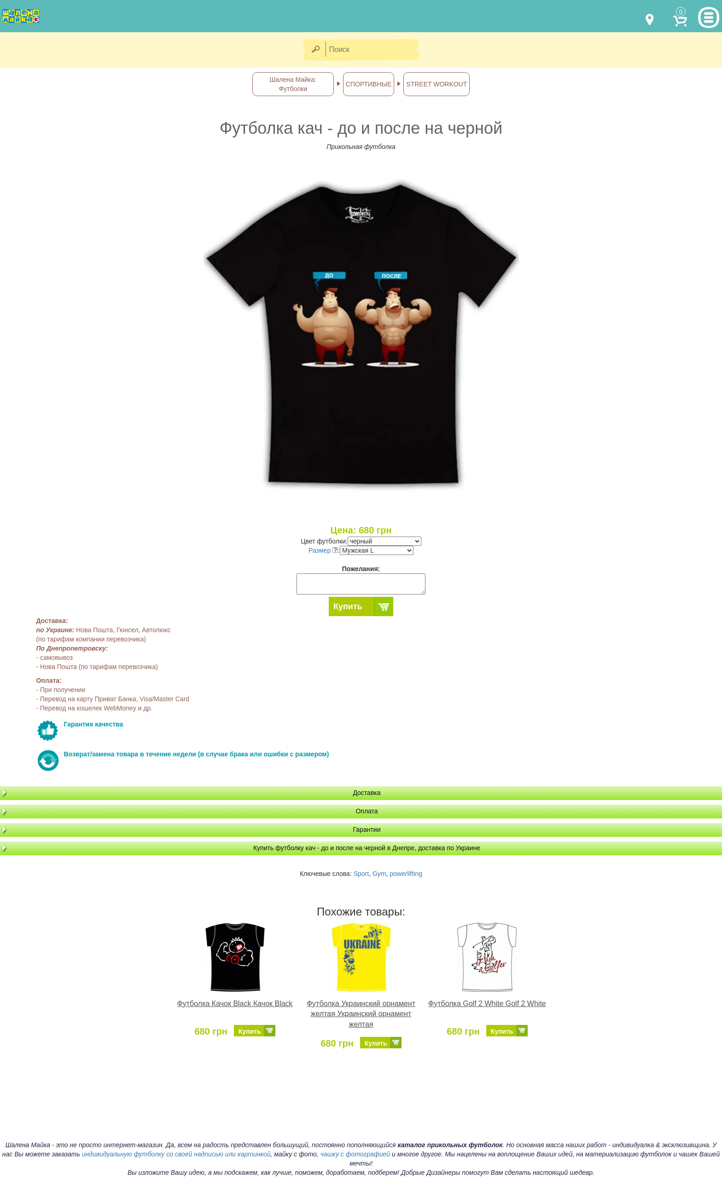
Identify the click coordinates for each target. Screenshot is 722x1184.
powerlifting (406, 873)
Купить (347, 606)
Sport (361, 873)
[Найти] (315, 50)
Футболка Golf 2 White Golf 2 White (487, 1003)
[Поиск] (375, 50)
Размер (323, 550)
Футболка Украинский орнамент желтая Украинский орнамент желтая (361, 1014)
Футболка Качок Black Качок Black (235, 1003)
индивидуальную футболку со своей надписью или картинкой (176, 1154)
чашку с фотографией (355, 1154)
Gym (379, 873)
